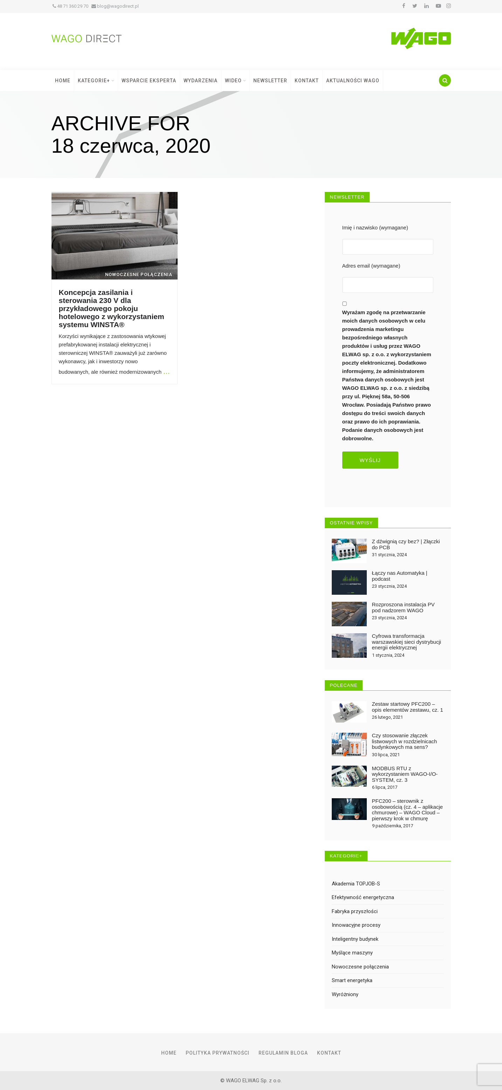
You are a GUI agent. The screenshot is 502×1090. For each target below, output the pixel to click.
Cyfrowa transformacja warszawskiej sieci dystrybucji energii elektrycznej (406, 641)
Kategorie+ (96, 80)
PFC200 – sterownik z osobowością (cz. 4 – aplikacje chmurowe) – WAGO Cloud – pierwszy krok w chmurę (407, 809)
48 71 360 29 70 (70, 6)
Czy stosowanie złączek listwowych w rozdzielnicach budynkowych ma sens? (404, 741)
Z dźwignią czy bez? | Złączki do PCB (406, 544)
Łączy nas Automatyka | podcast (399, 576)
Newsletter (270, 80)
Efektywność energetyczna (363, 897)
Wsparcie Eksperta (149, 80)
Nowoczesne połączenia (360, 967)
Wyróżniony (345, 994)
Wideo (235, 80)
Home (62, 80)
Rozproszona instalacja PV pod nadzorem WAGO (403, 607)
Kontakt (307, 80)
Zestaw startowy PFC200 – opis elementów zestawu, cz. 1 (407, 707)
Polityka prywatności (217, 1053)
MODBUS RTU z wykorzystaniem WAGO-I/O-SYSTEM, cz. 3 (405, 774)
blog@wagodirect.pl (115, 6)
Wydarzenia (201, 80)
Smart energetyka (352, 980)
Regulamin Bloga (283, 1053)
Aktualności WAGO (352, 80)
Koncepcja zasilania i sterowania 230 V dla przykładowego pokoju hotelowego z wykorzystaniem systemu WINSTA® (111, 308)
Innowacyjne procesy (356, 925)
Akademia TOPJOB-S (356, 884)
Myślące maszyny (352, 953)
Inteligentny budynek (355, 939)
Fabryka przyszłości (355, 911)
